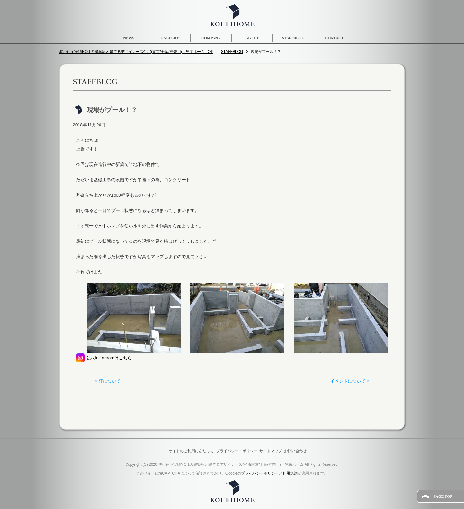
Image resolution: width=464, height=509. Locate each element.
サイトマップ (270, 451)
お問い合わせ (295, 451)
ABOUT (252, 38)
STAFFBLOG (293, 38)
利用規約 (290, 473)
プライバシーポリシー (260, 473)
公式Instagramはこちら (109, 357)
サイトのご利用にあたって (191, 451)
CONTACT (334, 38)
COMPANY (211, 38)
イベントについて (347, 381)
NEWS (128, 38)
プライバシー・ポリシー (236, 451)
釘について (110, 381)
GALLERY (170, 38)
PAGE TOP (443, 496)
